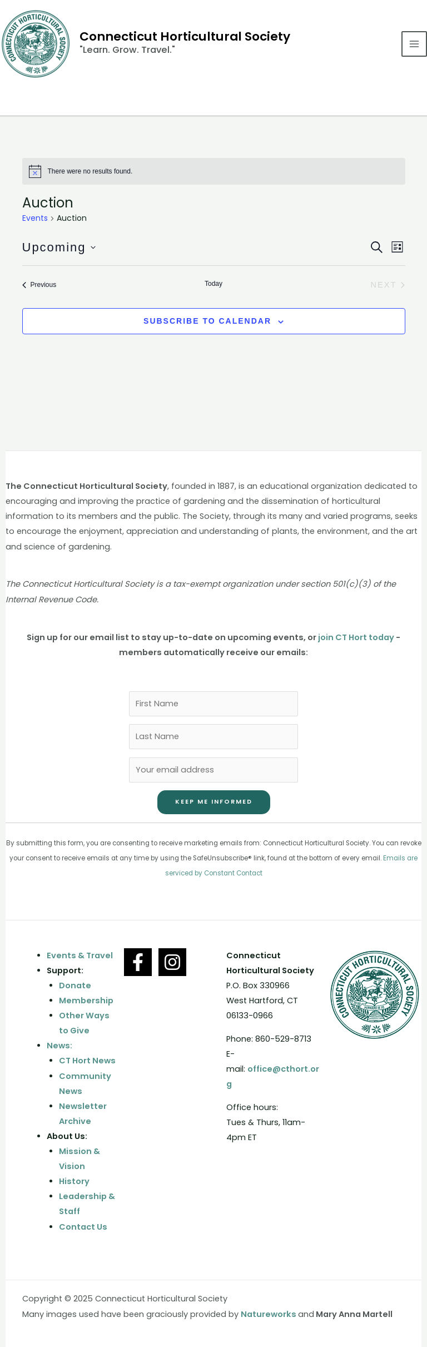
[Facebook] (138, 962)
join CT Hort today (356, 637)
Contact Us (83, 1226)
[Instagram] (172, 962)
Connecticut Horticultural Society (185, 36)
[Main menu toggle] (414, 44)
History (74, 1181)
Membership (86, 1000)
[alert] (213, 171)
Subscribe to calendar (207, 320)
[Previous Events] (39, 284)
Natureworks (268, 1314)
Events (35, 218)
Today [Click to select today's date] (213, 284)
